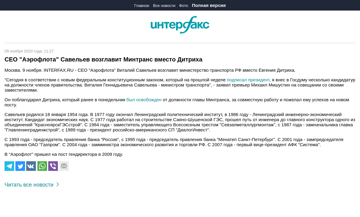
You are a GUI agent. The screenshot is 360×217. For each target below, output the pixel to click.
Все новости (164, 5)
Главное (141, 5)
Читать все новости (32, 185)
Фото (183, 5)
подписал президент (248, 79)
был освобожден (143, 99)
